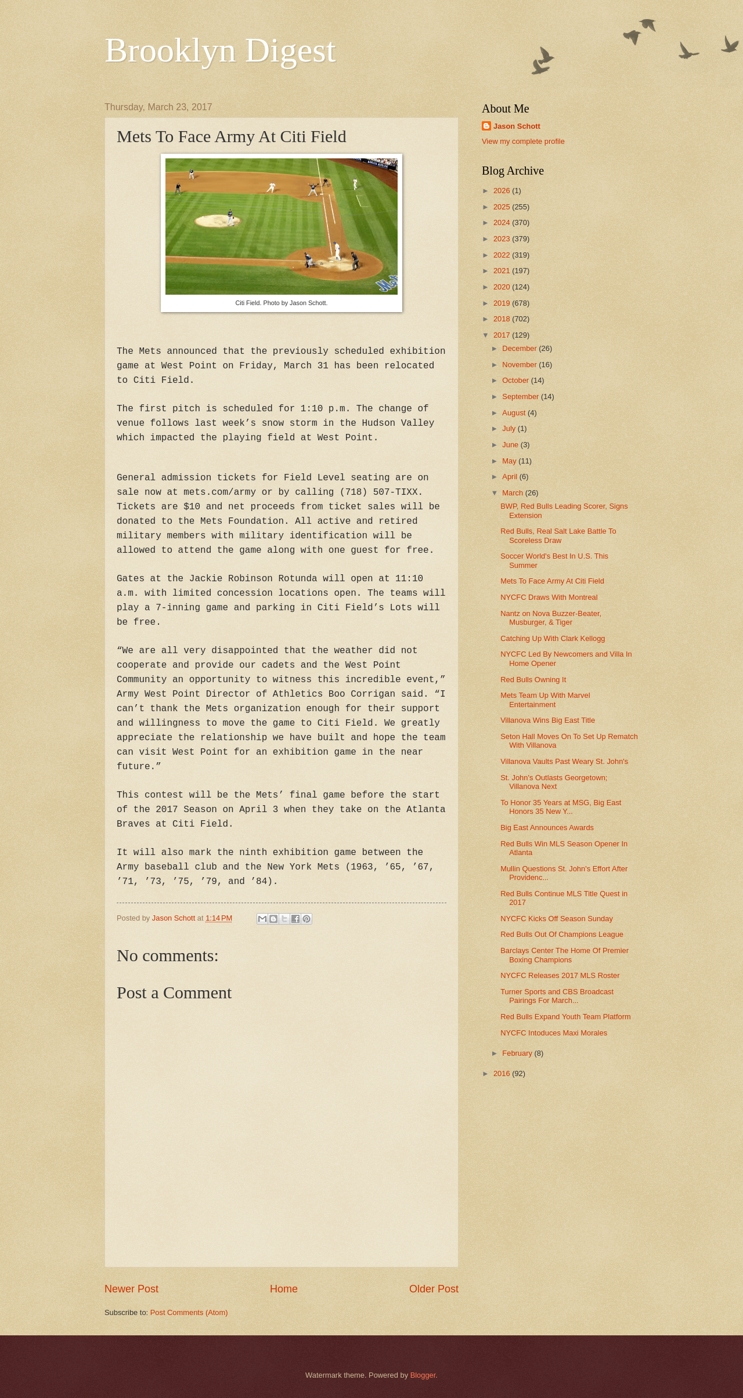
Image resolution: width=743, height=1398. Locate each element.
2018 (502, 318)
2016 (502, 1073)
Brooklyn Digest (220, 50)
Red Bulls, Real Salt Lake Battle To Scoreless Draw (558, 535)
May (510, 461)
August (515, 412)
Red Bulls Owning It (533, 679)
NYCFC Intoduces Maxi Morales (553, 1032)
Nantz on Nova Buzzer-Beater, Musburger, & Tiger (550, 617)
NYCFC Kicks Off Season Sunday (556, 918)
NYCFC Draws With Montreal (548, 597)
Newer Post (131, 1289)
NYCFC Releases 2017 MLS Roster (559, 975)
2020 (502, 287)
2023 (502, 238)
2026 (502, 190)
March (513, 492)
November (520, 364)
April (510, 476)
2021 (502, 270)
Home (284, 1289)
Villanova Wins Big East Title (547, 720)
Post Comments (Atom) (189, 1312)
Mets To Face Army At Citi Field (552, 581)
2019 (502, 303)
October (516, 380)
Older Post (434, 1289)
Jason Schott (516, 126)
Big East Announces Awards (547, 827)
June (511, 444)
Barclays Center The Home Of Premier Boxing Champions (564, 955)
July (509, 428)
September (521, 396)
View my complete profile (523, 141)
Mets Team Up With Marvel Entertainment (545, 699)
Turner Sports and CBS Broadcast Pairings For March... (557, 996)
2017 (502, 335)
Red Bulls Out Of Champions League (561, 934)
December (520, 348)
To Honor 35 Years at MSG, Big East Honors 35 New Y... (560, 807)
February (518, 1053)
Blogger (423, 1375)
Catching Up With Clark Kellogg (552, 638)
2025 (502, 206)
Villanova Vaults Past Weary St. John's (564, 761)
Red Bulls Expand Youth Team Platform (565, 1016)
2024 (502, 222)
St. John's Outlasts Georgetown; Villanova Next (553, 782)
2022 (502, 255)
